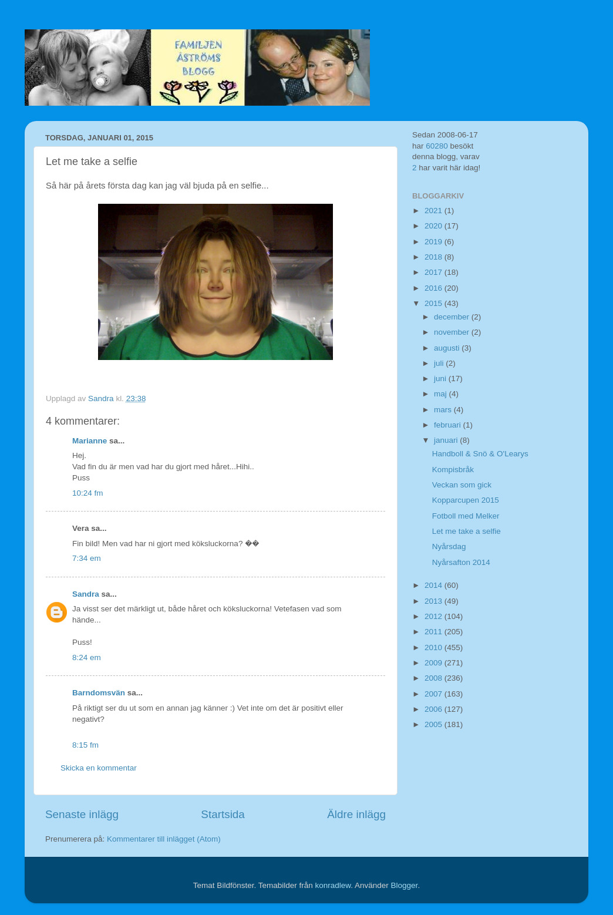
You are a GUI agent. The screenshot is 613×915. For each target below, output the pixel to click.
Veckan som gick (461, 484)
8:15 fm (85, 745)
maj (441, 393)
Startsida (223, 814)
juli (440, 363)
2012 (434, 616)
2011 (434, 631)
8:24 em (86, 657)
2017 (434, 272)
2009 (434, 662)
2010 (434, 647)
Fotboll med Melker (466, 516)
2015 (434, 303)
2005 (434, 724)
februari (448, 425)
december (452, 316)
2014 (434, 585)
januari (447, 440)
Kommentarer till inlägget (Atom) (164, 839)
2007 (434, 693)
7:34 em (86, 558)
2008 (434, 678)
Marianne (89, 440)
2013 (434, 601)
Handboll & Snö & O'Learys (480, 453)
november (452, 332)
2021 (434, 210)
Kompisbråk (453, 469)
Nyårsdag (449, 546)
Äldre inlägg (356, 814)
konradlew (333, 885)
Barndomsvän (98, 692)
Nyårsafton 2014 (461, 562)
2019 (434, 241)
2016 (434, 288)
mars (444, 409)
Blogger (404, 885)
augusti (448, 348)
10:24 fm (87, 493)
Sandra (85, 594)
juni (441, 378)
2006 (434, 709)
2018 (434, 257)
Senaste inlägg (82, 814)
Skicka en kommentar (98, 767)
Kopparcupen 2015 (465, 500)
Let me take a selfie (466, 531)
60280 (437, 146)
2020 (434, 225)
